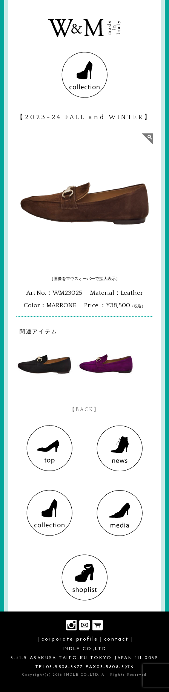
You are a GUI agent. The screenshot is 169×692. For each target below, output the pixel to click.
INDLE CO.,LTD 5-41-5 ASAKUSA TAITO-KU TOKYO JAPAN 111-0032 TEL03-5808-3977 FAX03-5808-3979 (84, 658)
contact (116, 639)
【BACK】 (84, 410)
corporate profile (69, 639)
